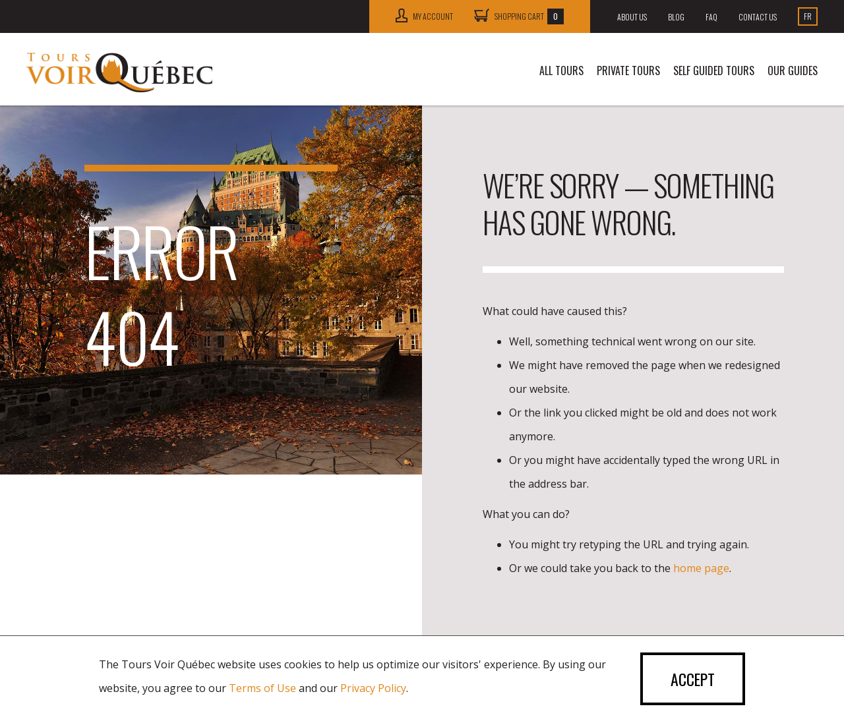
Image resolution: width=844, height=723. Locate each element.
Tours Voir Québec (120, 72)
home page (701, 568)
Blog (676, 16)
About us (632, 16)
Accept (691, 679)
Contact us (757, 16)
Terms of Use (262, 688)
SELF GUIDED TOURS (713, 70)
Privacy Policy (373, 688)
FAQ (711, 16)
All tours (561, 70)
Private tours (628, 70)
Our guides (793, 70)
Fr (808, 16)
